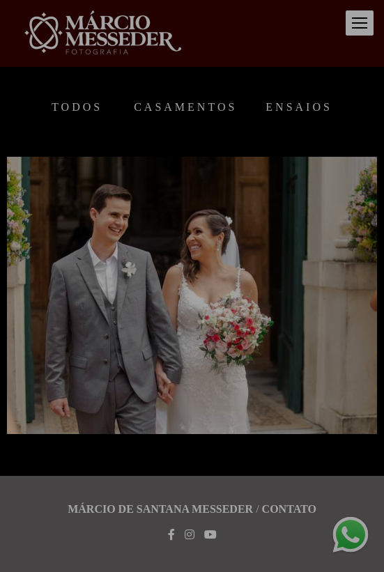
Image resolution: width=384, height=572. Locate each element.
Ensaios (299, 107)
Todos (77, 107)
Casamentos (185, 107)
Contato (289, 509)
